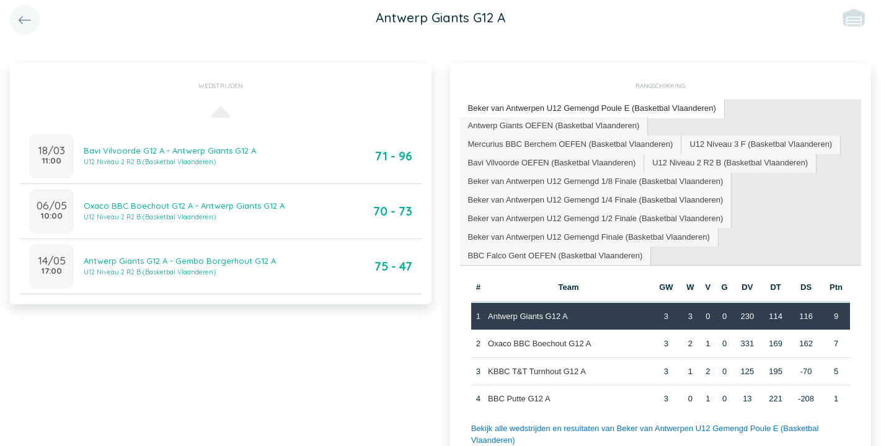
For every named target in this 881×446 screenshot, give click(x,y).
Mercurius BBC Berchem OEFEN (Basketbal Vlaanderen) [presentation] (570, 144)
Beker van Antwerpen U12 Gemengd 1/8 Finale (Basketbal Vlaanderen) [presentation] (596, 181)
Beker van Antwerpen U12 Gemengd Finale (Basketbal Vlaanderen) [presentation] (589, 237)
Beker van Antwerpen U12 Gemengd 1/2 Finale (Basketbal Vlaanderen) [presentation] (596, 218)
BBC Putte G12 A (519, 398)
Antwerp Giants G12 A (528, 316)
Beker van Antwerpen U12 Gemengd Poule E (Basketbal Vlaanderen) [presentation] (592, 108)
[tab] (592, 108)
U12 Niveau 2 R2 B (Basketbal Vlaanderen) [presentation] (730, 162)
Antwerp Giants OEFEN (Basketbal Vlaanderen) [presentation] (554, 125)
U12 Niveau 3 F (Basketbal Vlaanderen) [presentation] (760, 144)
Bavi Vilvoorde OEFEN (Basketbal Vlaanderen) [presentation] (552, 162)
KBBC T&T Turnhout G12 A (537, 371)
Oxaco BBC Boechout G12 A (539, 343)
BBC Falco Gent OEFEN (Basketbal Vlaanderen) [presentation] (555, 255)
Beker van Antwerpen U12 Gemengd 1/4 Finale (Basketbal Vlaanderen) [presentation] (596, 199)
